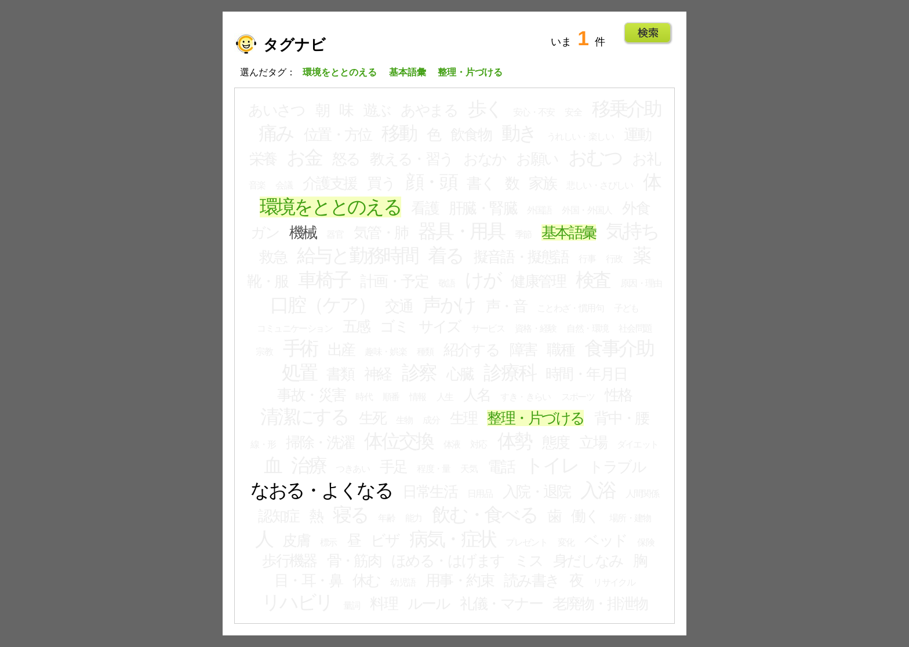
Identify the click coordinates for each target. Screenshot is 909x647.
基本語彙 (568, 232)
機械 (303, 232)
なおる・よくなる (321, 490)
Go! (648, 33)
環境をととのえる (330, 207)
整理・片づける (535, 418)
